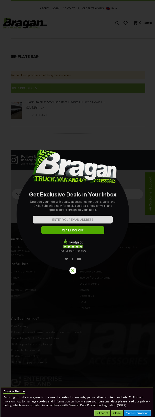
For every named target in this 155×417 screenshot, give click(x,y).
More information (137, 413)
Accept (103, 413)
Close (117, 413)
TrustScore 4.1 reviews (72, 250)
